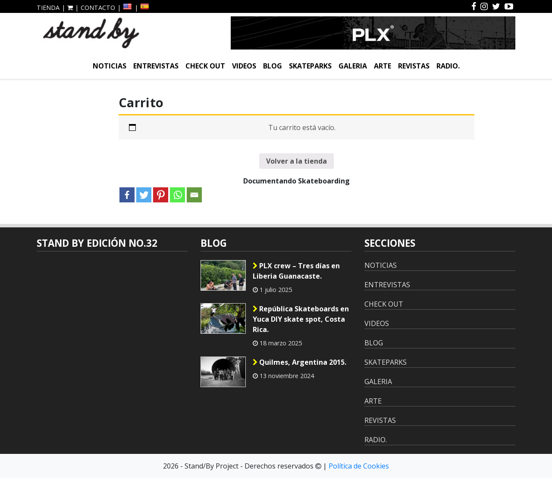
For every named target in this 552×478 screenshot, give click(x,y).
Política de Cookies (359, 466)
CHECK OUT (205, 66)
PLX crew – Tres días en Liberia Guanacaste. (296, 271)
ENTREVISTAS (156, 66)
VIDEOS (244, 66)
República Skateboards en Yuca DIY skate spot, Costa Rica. (301, 319)
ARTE (382, 66)
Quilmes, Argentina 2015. (299, 362)
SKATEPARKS (310, 66)
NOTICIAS (109, 66)
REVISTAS (414, 66)
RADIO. (448, 66)
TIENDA (48, 7)
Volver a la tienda (296, 161)
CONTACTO (98, 7)
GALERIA (353, 66)
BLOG (272, 66)
